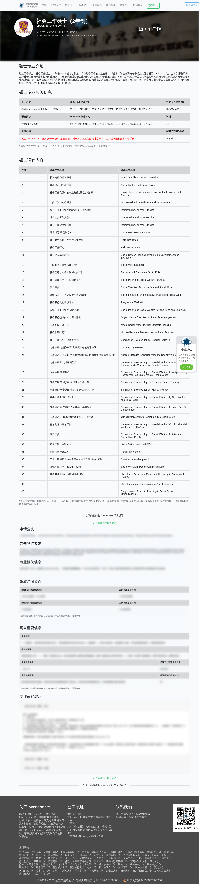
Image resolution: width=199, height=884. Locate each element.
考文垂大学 (90, 864)
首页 (44, 5)
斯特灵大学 (76, 864)
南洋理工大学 (125, 867)
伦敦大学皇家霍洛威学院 (78, 861)
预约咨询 (153, 5)
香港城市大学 (26, 867)
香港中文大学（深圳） (48, 870)
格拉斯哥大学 (26, 855)
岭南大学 (91, 867)
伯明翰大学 (85, 855)
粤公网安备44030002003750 (144, 880)
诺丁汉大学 (71, 855)
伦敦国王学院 (116, 852)
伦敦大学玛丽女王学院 (154, 855)
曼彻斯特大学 (99, 852)
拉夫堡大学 (25, 861)
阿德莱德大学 (96, 870)
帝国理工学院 (50, 852)
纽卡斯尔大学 (55, 858)
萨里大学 (98, 861)
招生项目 (70, 5)
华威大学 (169, 852)
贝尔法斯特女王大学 (148, 858)
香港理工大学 (43, 867)
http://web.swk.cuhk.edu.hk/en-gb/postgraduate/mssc (67, 35)
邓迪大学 (154, 861)
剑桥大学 (36, 852)
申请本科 (138, 5)
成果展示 (124, 5)
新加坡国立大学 (107, 867)
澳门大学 (159, 867)
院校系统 (56, 5)
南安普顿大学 (113, 855)
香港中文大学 (46, 31)
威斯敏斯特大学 (107, 864)
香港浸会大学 (60, 867)
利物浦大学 (114, 858)
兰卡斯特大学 (26, 858)
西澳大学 (125, 870)
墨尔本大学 (81, 870)
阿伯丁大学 (129, 858)
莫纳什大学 (25, 873)
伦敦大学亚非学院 (28, 864)
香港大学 (123, 864)
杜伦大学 (41, 855)
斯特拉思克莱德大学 (116, 861)
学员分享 (111, 5)
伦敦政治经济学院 (135, 852)
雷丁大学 (166, 858)
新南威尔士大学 (162, 870)
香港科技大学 (137, 864)
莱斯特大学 (40, 861)
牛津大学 (24, 852)
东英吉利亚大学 (138, 861)
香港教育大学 (77, 867)
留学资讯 (83, 5)
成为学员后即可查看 (104, 523)
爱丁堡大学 (83, 852)
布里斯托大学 (154, 852)
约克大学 (41, 858)
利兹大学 (99, 855)
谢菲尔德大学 (55, 855)
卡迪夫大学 (71, 858)
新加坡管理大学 (143, 867)
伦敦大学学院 (67, 852)
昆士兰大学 (112, 870)
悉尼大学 (67, 870)
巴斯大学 (101, 858)
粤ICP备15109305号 (108, 880)
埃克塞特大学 (87, 858)
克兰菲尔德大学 (42, 873)
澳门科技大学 (26, 870)
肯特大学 (62, 864)
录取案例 (97, 5)
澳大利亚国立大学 (142, 870)
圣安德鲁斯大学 (131, 855)
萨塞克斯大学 (55, 861)
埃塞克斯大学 (48, 864)
